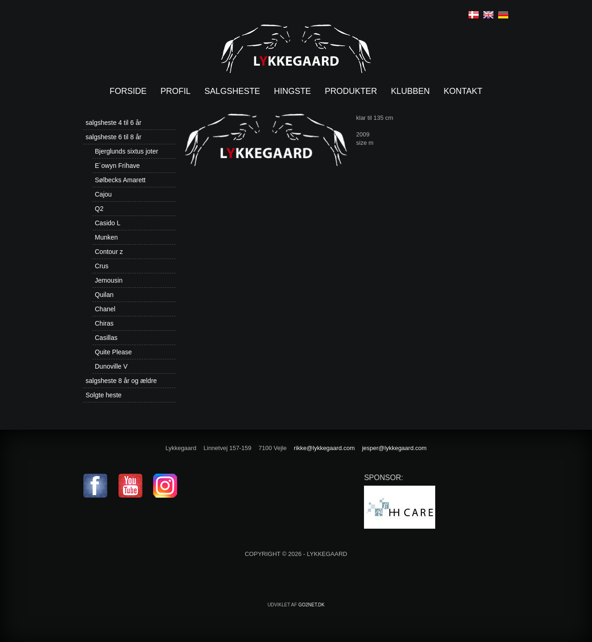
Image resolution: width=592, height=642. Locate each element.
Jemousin (109, 280)
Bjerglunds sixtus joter (126, 151)
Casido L (107, 223)
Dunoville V (111, 366)
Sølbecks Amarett (120, 180)
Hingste (292, 91)
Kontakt (463, 91)
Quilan (104, 294)
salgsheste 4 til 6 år (114, 122)
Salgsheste (232, 91)
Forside (128, 91)
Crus (102, 266)
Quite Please (113, 352)
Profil (175, 91)
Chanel (105, 309)
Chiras (104, 323)
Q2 (99, 208)
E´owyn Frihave (117, 165)
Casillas (106, 337)
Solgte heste (104, 395)
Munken (106, 237)
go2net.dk (311, 604)
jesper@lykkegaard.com (394, 447)
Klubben (410, 91)
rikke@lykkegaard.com (324, 447)
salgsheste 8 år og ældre (121, 380)
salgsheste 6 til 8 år (114, 137)
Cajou (103, 194)
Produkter (351, 91)
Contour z (109, 251)
